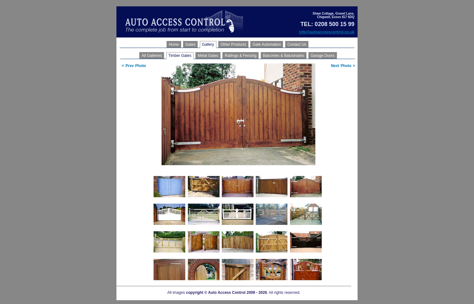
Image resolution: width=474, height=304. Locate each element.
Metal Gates (208, 55)
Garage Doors (322, 55)
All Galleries (152, 55)
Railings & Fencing (240, 55)
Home (174, 44)
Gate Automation (267, 44)
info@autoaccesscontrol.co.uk (326, 32)
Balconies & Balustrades (283, 55)
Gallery (208, 44)
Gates (190, 44)
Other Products (233, 44)
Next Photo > (343, 66)
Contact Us (296, 44)
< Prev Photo (134, 66)
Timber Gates (179, 55)
